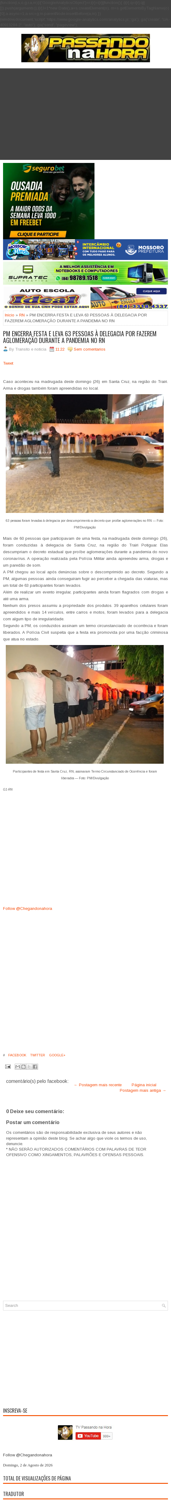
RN (22, 315)
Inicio (9, 315)
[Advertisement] (85, 114)
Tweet (8, 363)
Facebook (16, 1055)
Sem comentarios (89, 349)
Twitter (37, 1055)
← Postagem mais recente (98, 1085)
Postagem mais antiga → (143, 1090)
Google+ (57, 1055)
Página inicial (144, 1085)
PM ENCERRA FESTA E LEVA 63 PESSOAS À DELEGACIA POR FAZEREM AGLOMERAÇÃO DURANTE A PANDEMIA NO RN (80, 337)
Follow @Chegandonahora (27, 908)
